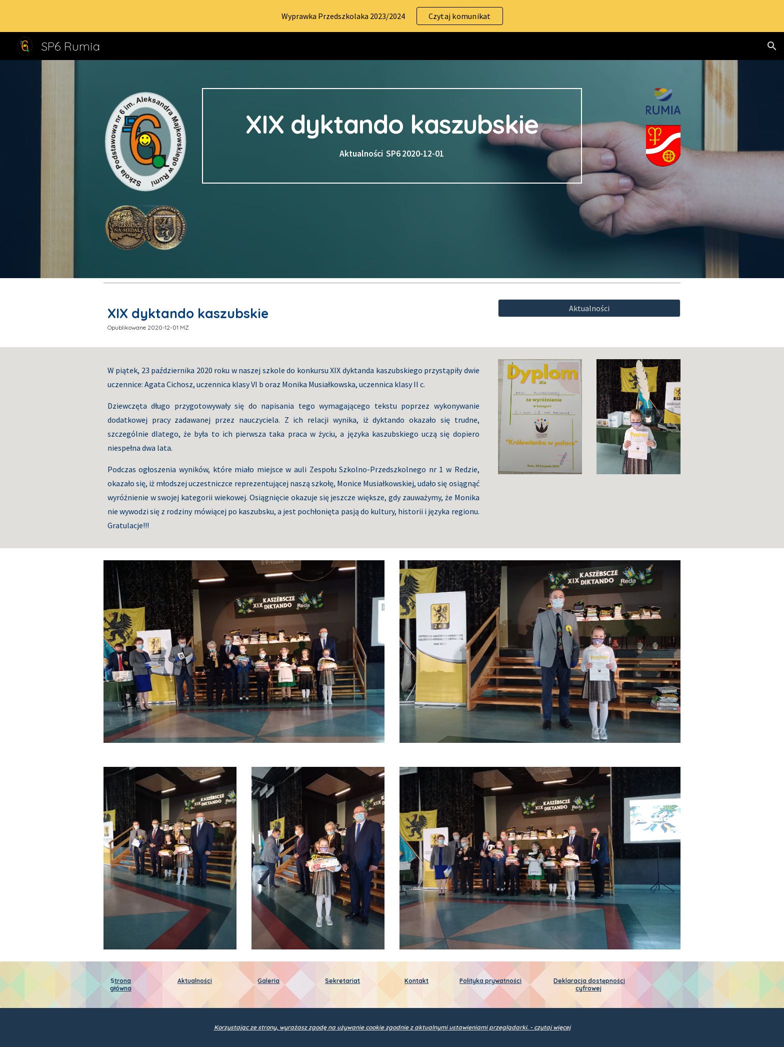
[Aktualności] (589, 308)
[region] (392, 16)
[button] (772, 46)
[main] (392, 136)
